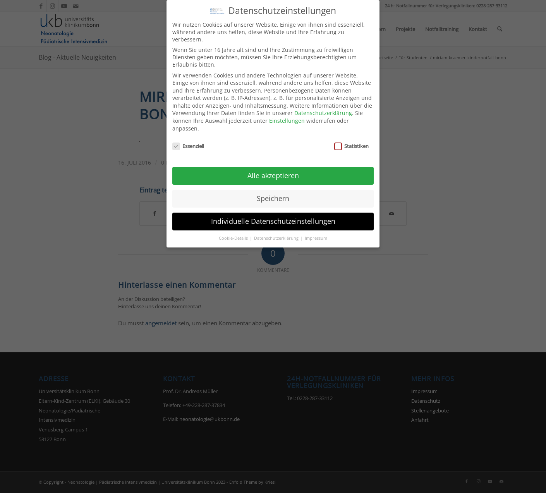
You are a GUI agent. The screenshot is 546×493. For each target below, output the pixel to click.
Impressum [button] (316, 237)
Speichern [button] (273, 197)
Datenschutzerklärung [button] (277, 237)
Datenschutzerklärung (323, 112)
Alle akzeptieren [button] (273, 174)
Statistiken (351, 145)
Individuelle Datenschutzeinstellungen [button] (273, 220)
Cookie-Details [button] (234, 237)
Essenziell (188, 145)
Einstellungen (287, 120)
